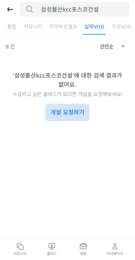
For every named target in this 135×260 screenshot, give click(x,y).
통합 (12, 26)
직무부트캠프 (63, 26)
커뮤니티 (33, 26)
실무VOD (94, 26)
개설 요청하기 (67, 112)
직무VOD (121, 26)
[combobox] (112, 46)
